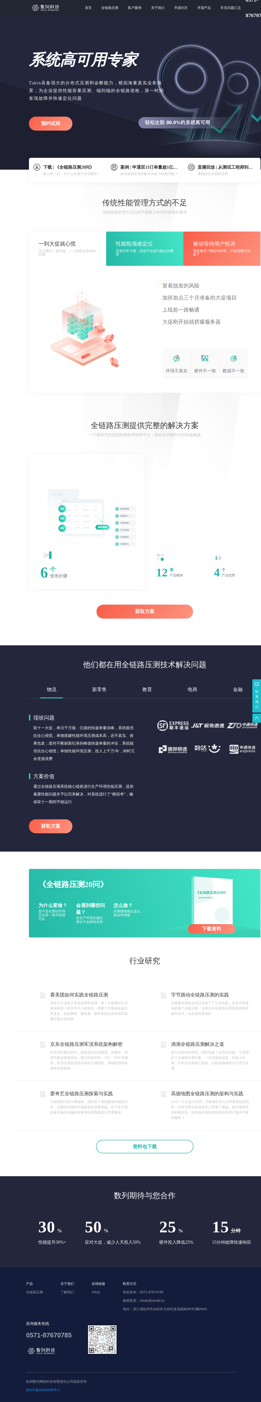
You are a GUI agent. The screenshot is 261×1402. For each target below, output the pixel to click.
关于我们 (158, 8)
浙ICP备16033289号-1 (43, 1390)
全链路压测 (109, 8)
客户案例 (134, 8)
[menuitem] (88, 7)
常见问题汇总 (230, 8)
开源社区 (181, 8)
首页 (88, 8)
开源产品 (204, 8)
